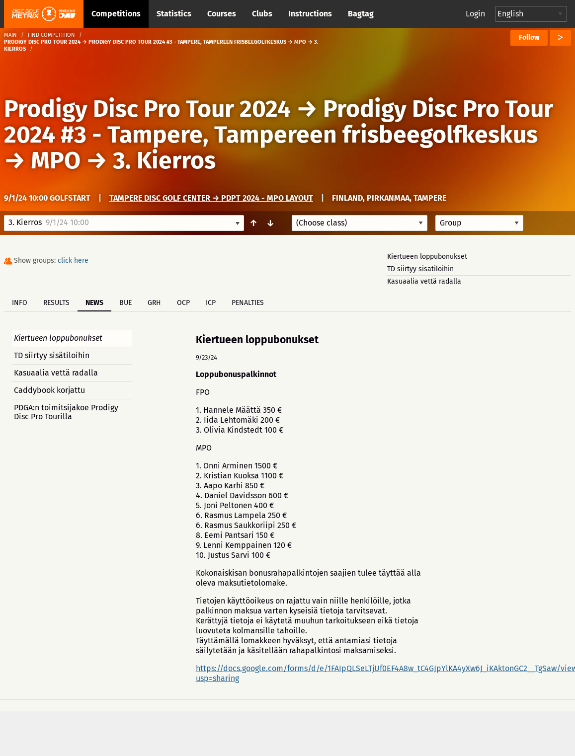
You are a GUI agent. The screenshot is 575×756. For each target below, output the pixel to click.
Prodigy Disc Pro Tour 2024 (147, 108)
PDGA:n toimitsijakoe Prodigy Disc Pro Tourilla (66, 412)
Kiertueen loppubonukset (427, 256)
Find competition (51, 35)
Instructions (310, 13)
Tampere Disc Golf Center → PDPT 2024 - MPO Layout (211, 198)
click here (73, 260)
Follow (529, 37)
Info (19, 303)
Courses (221, 13)
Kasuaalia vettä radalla (424, 281)
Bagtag (361, 13)
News (94, 303)
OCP (183, 303)
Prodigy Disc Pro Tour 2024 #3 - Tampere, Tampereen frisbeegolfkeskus (278, 121)
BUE (125, 303)
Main (10, 35)
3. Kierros (164, 160)
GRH (154, 303)
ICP (211, 303)
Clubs (262, 13)
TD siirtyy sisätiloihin (420, 269)
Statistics (174, 13)
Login (475, 13)
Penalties (248, 303)
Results (56, 303)
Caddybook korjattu (49, 390)
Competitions (116, 13)
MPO (56, 160)
